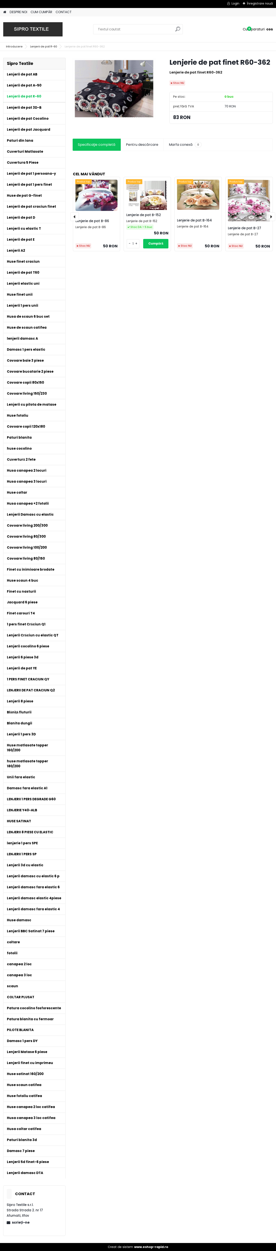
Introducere (14, 46)
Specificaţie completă (96, 144)
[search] (177, 31)
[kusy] (133, 244)
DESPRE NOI (18, 12)
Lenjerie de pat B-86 (92, 221)
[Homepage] (4, 12)
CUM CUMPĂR (41, 12)
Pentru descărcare (142, 144)
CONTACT (64, 12)
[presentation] (74, 216)
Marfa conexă (185, 144)
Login (235, 3)
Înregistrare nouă (260, 3)
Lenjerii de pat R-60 (43, 46)
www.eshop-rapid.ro (151, 1247)
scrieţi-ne (20, 1222)
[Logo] (33, 29)
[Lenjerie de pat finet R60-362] (114, 88)
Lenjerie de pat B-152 (143, 215)
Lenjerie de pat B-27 (244, 228)
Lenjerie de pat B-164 (194, 220)
